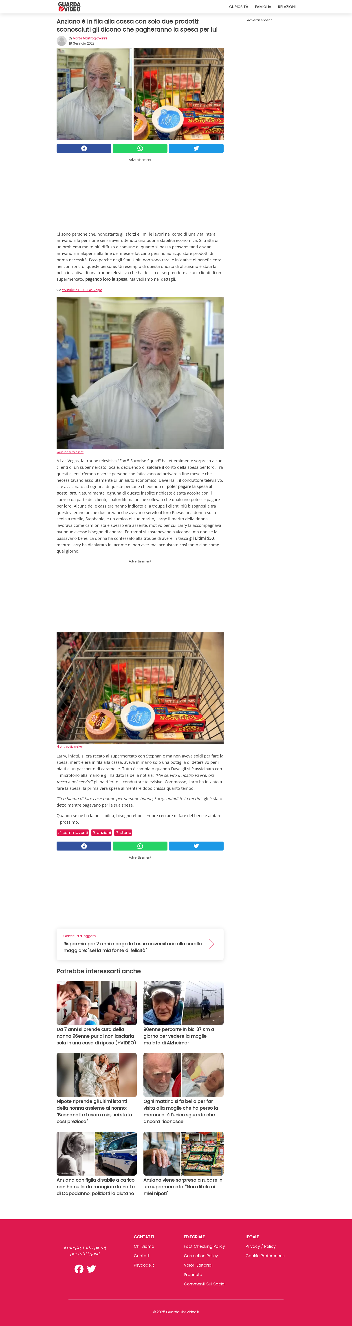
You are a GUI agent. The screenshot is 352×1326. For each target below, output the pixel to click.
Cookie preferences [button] (265, 1256)
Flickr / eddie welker (70, 746)
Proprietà (193, 1274)
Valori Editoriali (198, 1265)
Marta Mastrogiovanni (90, 38)
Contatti (142, 1256)
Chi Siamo (144, 1246)
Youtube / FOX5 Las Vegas (82, 290)
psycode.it (144, 1265)
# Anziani (101, 832)
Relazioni (286, 6)
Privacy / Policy (261, 1246)
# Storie (123, 832)
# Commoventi (73, 832)
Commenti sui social (204, 1284)
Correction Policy (201, 1256)
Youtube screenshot (70, 452)
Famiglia (263, 6)
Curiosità (238, 6)
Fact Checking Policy (204, 1246)
